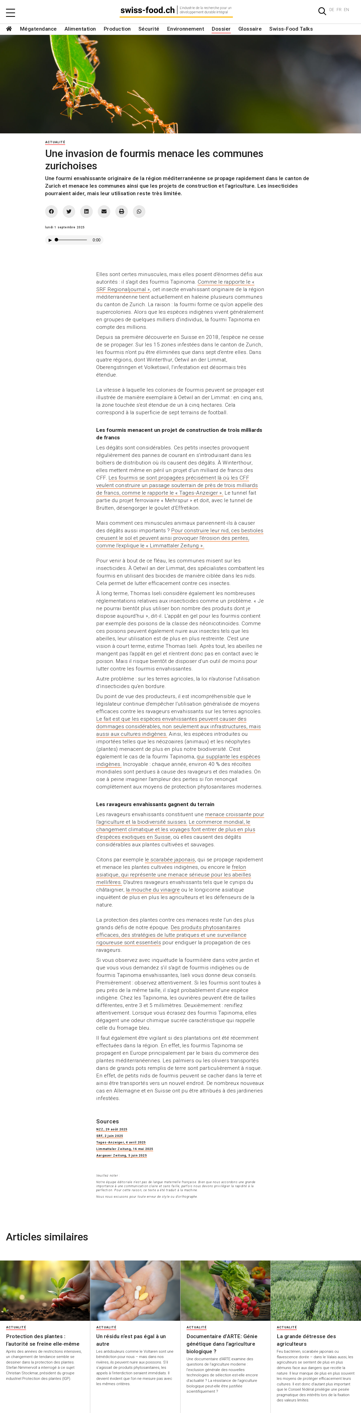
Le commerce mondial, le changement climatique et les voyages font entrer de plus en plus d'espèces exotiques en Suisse (175, 829)
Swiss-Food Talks (291, 29)
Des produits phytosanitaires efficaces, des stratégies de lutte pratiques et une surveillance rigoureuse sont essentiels (171, 935)
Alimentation (80, 29)
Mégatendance (38, 29)
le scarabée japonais (170, 860)
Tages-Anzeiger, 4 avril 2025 (121, 1142)
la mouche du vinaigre (153, 890)
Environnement (185, 29)
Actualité (55, 142)
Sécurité (148, 29)
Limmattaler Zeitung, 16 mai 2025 (124, 1149)
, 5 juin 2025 (136, 1155)
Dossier (221, 29)
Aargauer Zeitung (111, 1155)
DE (331, 9)
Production (117, 29)
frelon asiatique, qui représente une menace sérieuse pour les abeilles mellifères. (173, 874)
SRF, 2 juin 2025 (109, 1136)
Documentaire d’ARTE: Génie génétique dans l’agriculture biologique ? (222, 1343)
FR (339, 9)
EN (346, 9)
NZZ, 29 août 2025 (111, 1129)
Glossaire (250, 29)
